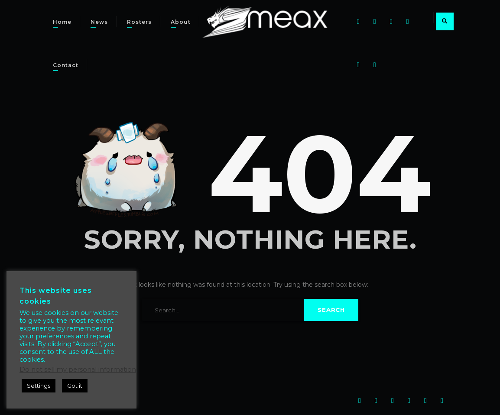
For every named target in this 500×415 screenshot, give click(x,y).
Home (62, 22)
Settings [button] (38, 385)
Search (331, 309)
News (99, 22)
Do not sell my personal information (77, 369)
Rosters (139, 22)
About (181, 22)
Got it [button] (74, 385)
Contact (65, 65)
